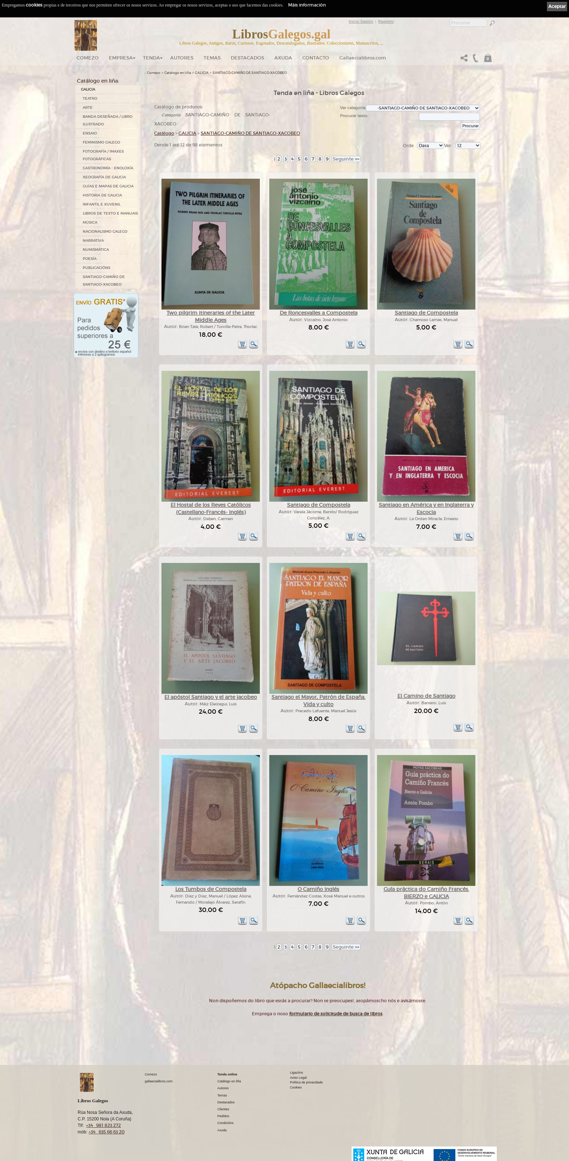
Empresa (121, 58)
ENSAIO (90, 133)
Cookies (296, 1087)
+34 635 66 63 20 (106, 1132)
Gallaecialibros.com (362, 58)
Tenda (151, 58)
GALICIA (88, 89)
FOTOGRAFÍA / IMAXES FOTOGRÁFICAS (103, 155)
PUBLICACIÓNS (96, 267)
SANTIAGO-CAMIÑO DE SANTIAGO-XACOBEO (104, 280)
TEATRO (90, 98)
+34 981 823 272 (103, 1125)
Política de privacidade (306, 1082)
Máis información (307, 5)
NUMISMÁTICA (96, 249)
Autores (181, 58)
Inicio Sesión (361, 21)
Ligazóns (296, 1072)
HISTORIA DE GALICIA (102, 195)
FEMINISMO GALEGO (101, 142)
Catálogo (164, 133)
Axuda (283, 58)
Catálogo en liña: (98, 81)
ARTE (88, 107)
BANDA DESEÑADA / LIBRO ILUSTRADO (107, 120)
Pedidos (223, 1116)
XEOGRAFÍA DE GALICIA (104, 177)
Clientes (223, 1109)
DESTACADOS (247, 58)
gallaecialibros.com (159, 1081)
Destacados (226, 1102)
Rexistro (386, 21)
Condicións (225, 1123)
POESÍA (90, 258)
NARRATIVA (93, 240)
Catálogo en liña (177, 73)
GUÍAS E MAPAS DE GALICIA (108, 186)
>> (346, 159)
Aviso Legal (298, 1077)
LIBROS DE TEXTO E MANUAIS (110, 213)
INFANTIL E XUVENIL (101, 204)
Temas (212, 58)
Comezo (88, 58)
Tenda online (227, 1074)
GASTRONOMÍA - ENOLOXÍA (108, 168)
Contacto (315, 58)
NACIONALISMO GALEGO (105, 231)
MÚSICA (90, 222)
